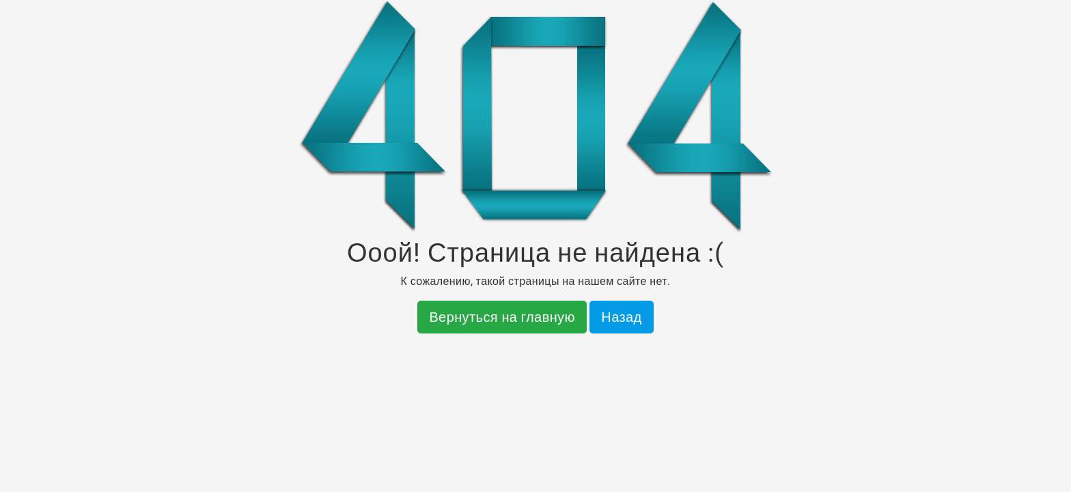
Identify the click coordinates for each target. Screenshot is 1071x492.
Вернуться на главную (502, 317)
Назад (621, 317)
